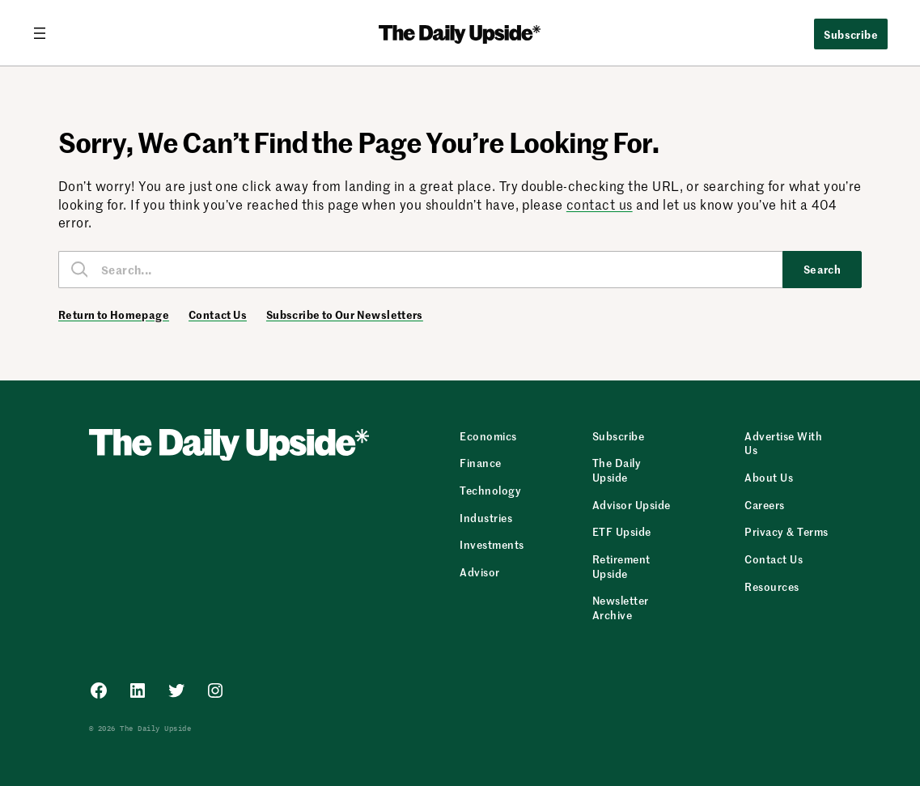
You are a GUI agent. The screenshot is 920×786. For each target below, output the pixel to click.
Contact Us (218, 315)
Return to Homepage (113, 315)
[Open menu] (46, 33)
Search (822, 269)
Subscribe (851, 34)
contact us (599, 204)
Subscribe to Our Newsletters (344, 315)
